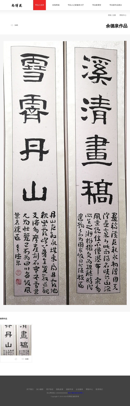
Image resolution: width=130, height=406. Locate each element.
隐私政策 (59, 389)
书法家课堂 (96, 5)
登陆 (109, 15)
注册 (114, 15)
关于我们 (30, 389)
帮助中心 (123, 15)
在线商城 (55, 5)
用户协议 (49, 389)
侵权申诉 (69, 389)
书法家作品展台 (115, 5)
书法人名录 (39, 5)
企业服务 (79, 389)
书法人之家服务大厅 (76, 5)
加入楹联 (39, 389)
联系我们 (99, 389)
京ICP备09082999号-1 (75, 393)
